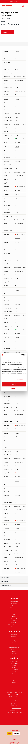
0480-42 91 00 (15, 706)
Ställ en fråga (6, 32)
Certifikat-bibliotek (14, 626)
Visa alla (14, 682)
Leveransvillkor (14, 610)
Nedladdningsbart (6, 585)
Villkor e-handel (14, 608)
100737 (17, 146)
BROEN (14, 665)
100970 (17, 242)
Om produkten (5, 577)
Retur (14, 614)
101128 (17, 290)
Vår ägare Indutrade (14, 647)
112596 (17, 51)
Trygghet (14, 638)
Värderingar (14, 641)
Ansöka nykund (14, 601)
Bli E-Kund (17, 94)
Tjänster (14, 605)
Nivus (14, 678)
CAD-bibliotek (14, 618)
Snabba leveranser (14, 1)
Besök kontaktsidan (16, 708)
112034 (17, 481)
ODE (14, 680)
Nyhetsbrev (14, 636)
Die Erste (14, 667)
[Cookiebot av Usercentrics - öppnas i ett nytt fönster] (20, 355)
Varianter (3, 44)
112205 (17, 99)
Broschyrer (14, 620)
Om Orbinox (4, 581)
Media (14, 645)
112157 (17, 528)
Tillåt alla (14, 384)
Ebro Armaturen (14, 669)
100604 (17, 337)
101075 (17, 194)
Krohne (14, 674)
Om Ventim (14, 634)
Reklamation (14, 616)
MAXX (14, 676)
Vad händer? (14, 649)
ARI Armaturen (14, 663)
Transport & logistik (14, 612)
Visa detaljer (20, 379)
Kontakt (14, 651)
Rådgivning (14, 603)
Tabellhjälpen (14, 622)
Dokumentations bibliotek (14, 624)
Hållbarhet (14, 643)
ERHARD (14, 671)
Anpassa (14, 388)
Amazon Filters (14, 661)
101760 (17, 433)
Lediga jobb (14, 653)
